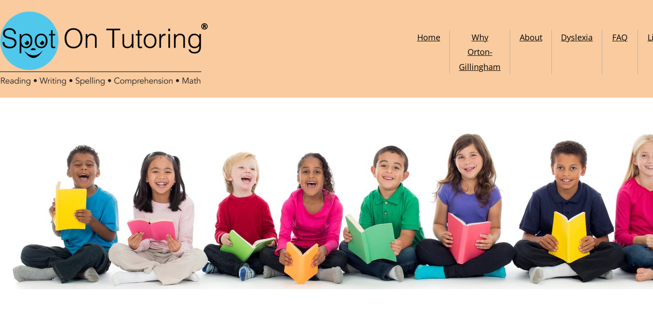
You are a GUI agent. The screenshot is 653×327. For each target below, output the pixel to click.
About (531, 37)
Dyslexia (577, 37)
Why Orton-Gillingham (480, 52)
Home (428, 37)
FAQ (620, 37)
